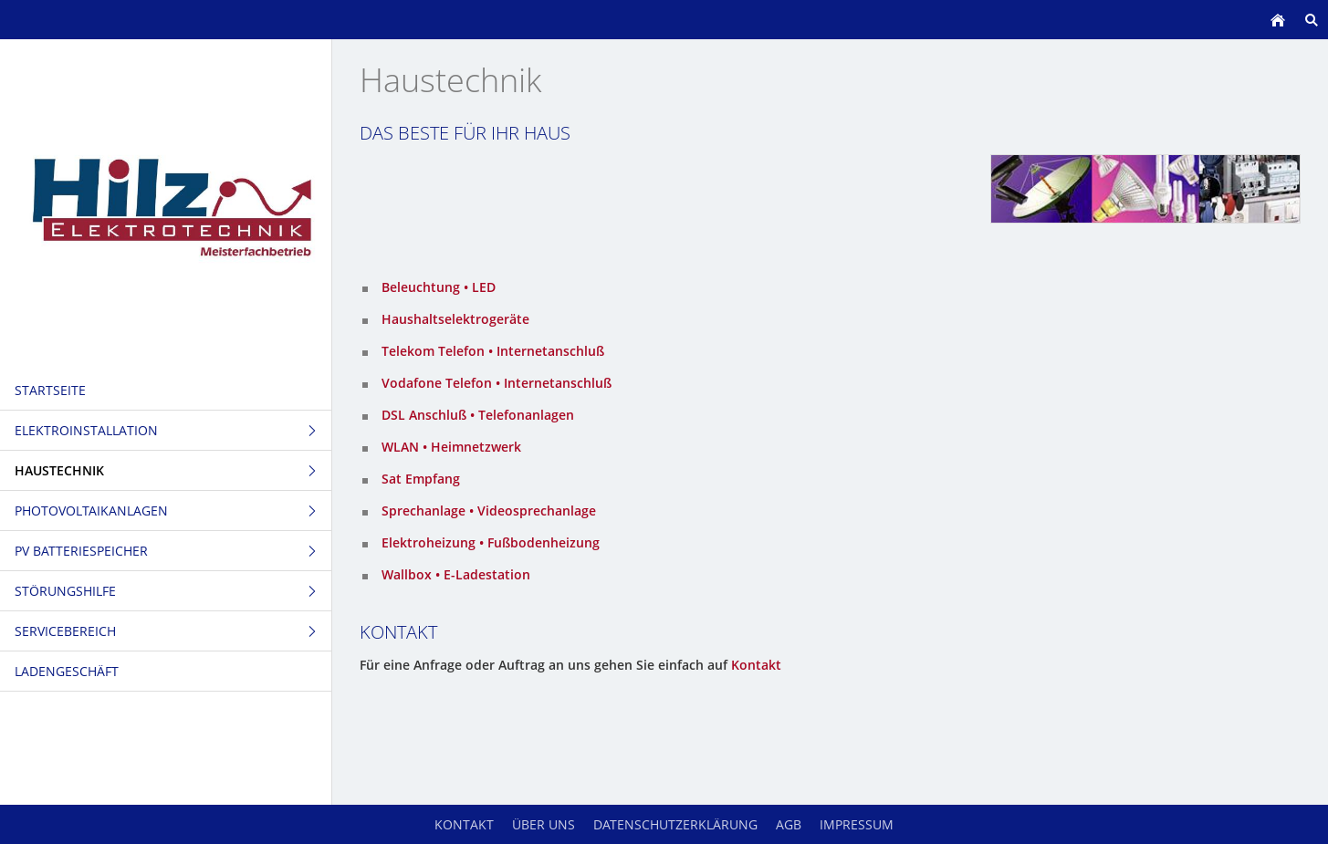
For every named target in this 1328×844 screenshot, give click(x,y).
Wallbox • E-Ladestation (456, 574)
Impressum (857, 824)
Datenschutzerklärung (675, 824)
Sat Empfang (421, 478)
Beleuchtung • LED (439, 287)
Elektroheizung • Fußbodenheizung (491, 542)
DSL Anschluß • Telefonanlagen (478, 414)
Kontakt (756, 664)
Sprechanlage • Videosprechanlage (489, 510)
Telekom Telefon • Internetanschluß (493, 350)
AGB (788, 824)
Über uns (543, 824)
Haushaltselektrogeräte (455, 319)
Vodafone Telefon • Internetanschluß (497, 382)
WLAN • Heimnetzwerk (451, 446)
